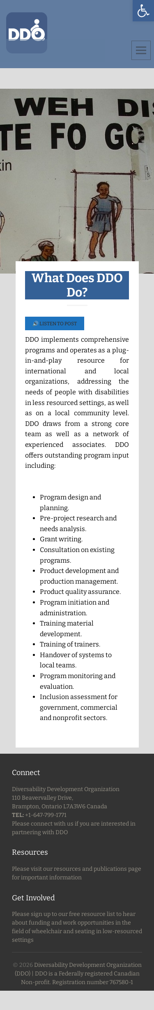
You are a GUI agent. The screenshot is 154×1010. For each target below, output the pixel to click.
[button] (143, 10)
